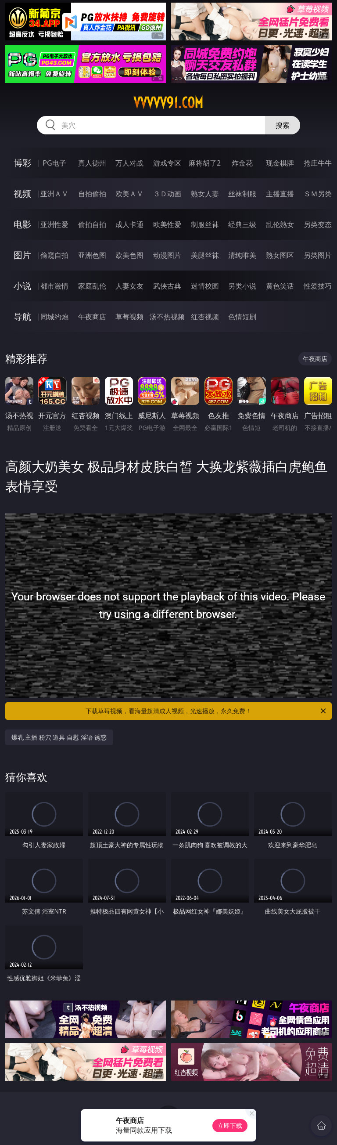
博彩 (22, 163)
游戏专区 (167, 163)
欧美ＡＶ (129, 194)
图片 (22, 255)
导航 (22, 316)
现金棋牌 (280, 163)
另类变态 (318, 224)
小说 (22, 286)
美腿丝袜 (205, 255)
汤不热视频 (167, 316)
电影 (22, 224)
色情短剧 (242, 316)
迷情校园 (205, 286)
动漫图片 (167, 255)
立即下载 (230, 1125)
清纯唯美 (242, 255)
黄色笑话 (280, 286)
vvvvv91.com (168, 103)
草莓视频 (129, 316)
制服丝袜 (205, 224)
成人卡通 (129, 224)
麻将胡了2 (205, 163)
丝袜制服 (242, 194)
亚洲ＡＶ (54, 194)
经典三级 (242, 224)
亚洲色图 (92, 255)
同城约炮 (54, 316)
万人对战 (129, 163)
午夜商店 (92, 316)
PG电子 (54, 163)
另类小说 (242, 286)
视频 (22, 193)
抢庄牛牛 (318, 163)
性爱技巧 (318, 286)
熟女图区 (280, 255)
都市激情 (54, 286)
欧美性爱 (167, 224)
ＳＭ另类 (318, 194)
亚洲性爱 (54, 224)
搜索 (283, 125)
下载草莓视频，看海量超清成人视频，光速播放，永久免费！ (206, 711)
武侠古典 (167, 286)
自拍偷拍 (92, 194)
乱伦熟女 (280, 224)
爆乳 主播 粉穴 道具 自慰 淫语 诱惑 (59, 737)
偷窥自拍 (54, 255)
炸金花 (242, 163)
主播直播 (280, 194)
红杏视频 (205, 316)
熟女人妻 (205, 194)
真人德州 (92, 163)
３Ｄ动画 (167, 194)
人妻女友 (129, 286)
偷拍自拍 (92, 224)
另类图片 (318, 255)
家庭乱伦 (92, 286)
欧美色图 (129, 255)
